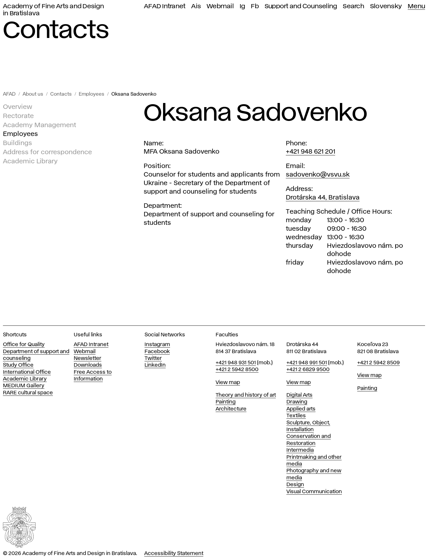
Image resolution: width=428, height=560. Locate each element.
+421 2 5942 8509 (378, 362)
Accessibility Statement (173, 553)
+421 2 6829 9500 (308, 369)
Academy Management (39, 125)
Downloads (88, 365)
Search (353, 6)
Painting (226, 402)
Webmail (220, 6)
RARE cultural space (28, 392)
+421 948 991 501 (306, 362)
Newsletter (87, 358)
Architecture (231, 409)
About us (33, 94)
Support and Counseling (301, 6)
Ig (242, 6)
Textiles (296, 415)
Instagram (157, 344)
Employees (91, 94)
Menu (416, 6)
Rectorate (18, 116)
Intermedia (300, 450)
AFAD (9, 94)
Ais (196, 6)
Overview (17, 107)
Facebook (157, 351)
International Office (27, 372)
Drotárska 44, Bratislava (323, 198)
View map (228, 382)
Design (295, 484)
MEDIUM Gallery (23, 385)
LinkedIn (155, 365)
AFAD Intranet (164, 6)
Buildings (17, 143)
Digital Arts (299, 395)
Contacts (61, 94)
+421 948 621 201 (310, 152)
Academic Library (30, 161)
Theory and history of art (246, 395)
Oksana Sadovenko (133, 94)
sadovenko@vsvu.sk (318, 175)
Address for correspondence (47, 152)
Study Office (18, 365)
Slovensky (386, 6)
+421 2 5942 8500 (237, 369)
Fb (255, 6)
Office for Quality (24, 344)
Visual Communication (314, 491)
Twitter (153, 358)
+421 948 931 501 (236, 362)
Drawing (296, 402)
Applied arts (300, 409)
